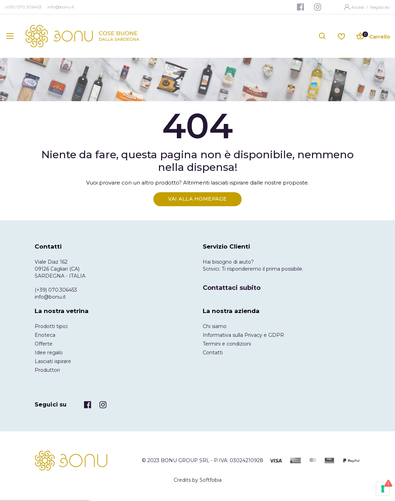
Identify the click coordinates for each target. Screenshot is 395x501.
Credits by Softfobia (198, 480)
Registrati (380, 7)
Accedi (358, 7)
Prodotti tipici (51, 326)
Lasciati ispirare (53, 361)
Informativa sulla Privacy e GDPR (243, 335)
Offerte (44, 344)
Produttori (47, 370)
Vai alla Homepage (197, 199)
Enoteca (45, 335)
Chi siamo (215, 326)
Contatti (213, 352)
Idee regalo (49, 352)
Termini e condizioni (227, 344)
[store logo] (82, 36)
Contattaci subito (232, 288)
